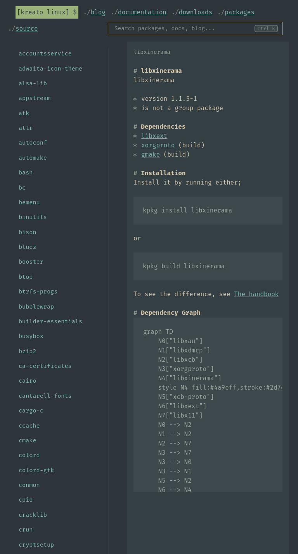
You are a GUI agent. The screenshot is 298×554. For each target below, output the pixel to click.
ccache (29, 425)
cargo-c (31, 410)
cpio (26, 499)
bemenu (29, 202)
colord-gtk (36, 470)
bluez (27, 246)
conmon (29, 485)
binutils (33, 217)
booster (31, 261)
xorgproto (158, 145)
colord (29, 455)
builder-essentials (50, 321)
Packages (240, 12)
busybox (31, 336)
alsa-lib (33, 83)
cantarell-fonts (45, 395)
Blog (98, 12)
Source (27, 28)
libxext (154, 136)
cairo (27, 380)
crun (26, 529)
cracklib (33, 514)
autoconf (33, 142)
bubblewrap (36, 306)
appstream (34, 98)
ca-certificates (45, 365)
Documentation (142, 12)
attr (26, 127)
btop (26, 276)
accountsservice (45, 53)
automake (33, 157)
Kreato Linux (43, 12)
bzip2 (27, 351)
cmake (27, 440)
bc (22, 187)
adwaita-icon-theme (50, 68)
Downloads (195, 12)
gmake (150, 154)
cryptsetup (36, 544)
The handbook (256, 294)
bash (26, 172)
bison (27, 232)
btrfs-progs (38, 291)
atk (24, 113)
